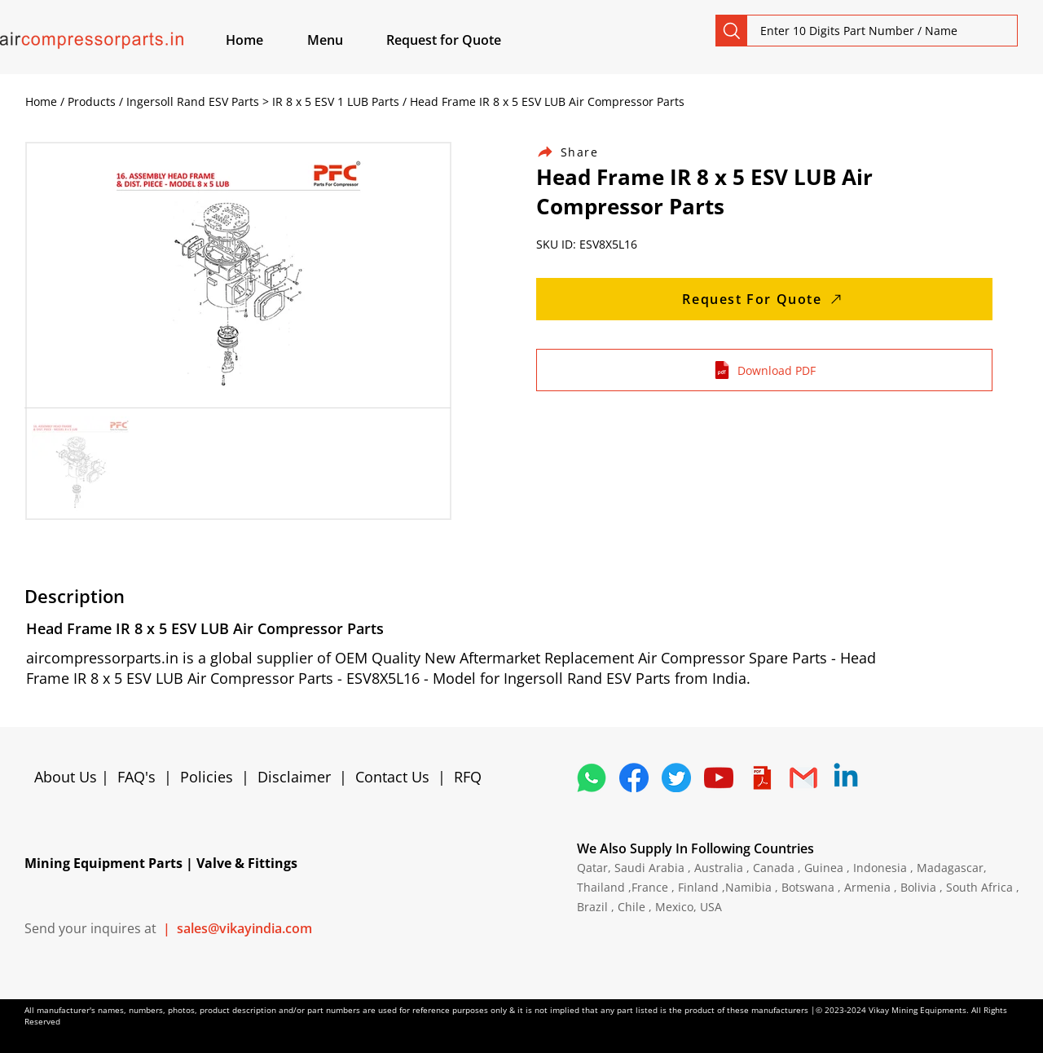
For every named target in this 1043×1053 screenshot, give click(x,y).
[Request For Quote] (764, 299)
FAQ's (136, 776)
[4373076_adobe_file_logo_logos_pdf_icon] (761, 777)
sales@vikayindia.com (244, 928)
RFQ (468, 776)
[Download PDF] (764, 370)
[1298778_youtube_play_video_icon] (718, 777)
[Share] (577, 152)
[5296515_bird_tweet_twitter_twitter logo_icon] (676, 777)
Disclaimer (298, 776)
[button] (344, 40)
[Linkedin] (845, 777)
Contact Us (392, 776)
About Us (67, 776)
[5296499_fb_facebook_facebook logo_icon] (634, 777)
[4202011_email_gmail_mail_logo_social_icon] (803, 777)
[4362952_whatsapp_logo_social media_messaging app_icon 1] (591, 777)
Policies (206, 776)
